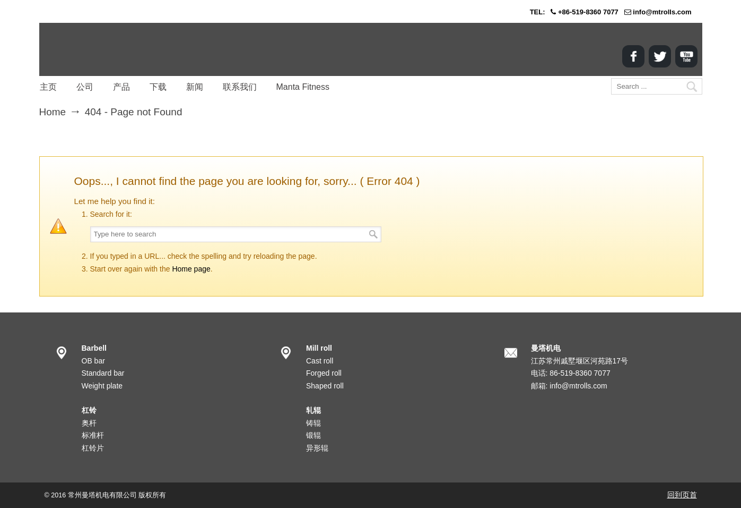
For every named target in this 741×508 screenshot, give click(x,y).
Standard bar (103, 373)
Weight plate (102, 386)
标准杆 (93, 435)
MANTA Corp (100, 49)
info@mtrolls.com (662, 12)
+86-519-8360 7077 (588, 12)
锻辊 (313, 435)
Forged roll (324, 373)
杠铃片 (93, 448)
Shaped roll (325, 386)
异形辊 (317, 448)
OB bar (93, 361)
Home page (191, 269)
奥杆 (89, 423)
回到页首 (682, 494)
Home (52, 111)
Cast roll (319, 361)
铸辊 (313, 423)
